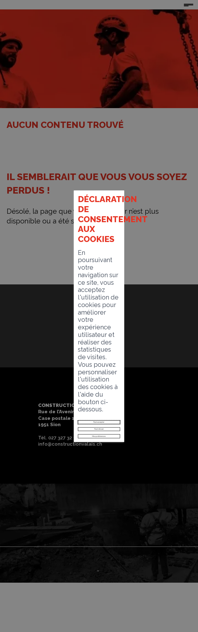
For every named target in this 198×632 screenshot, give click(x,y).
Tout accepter (99, 340)
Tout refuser (98, 354)
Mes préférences (99, 368)
